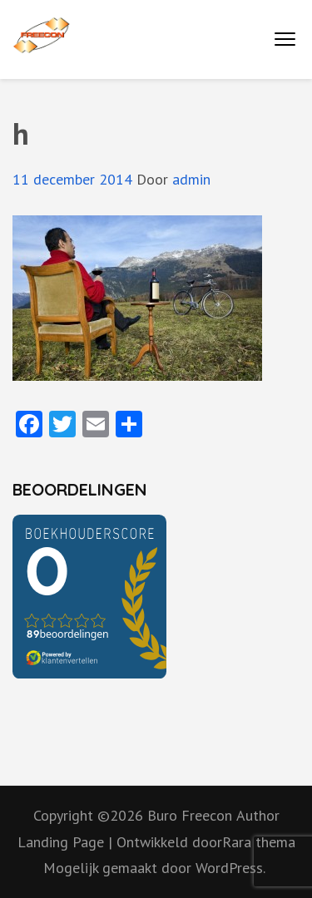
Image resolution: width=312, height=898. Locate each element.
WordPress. (230, 867)
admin (191, 179)
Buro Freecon (189, 815)
